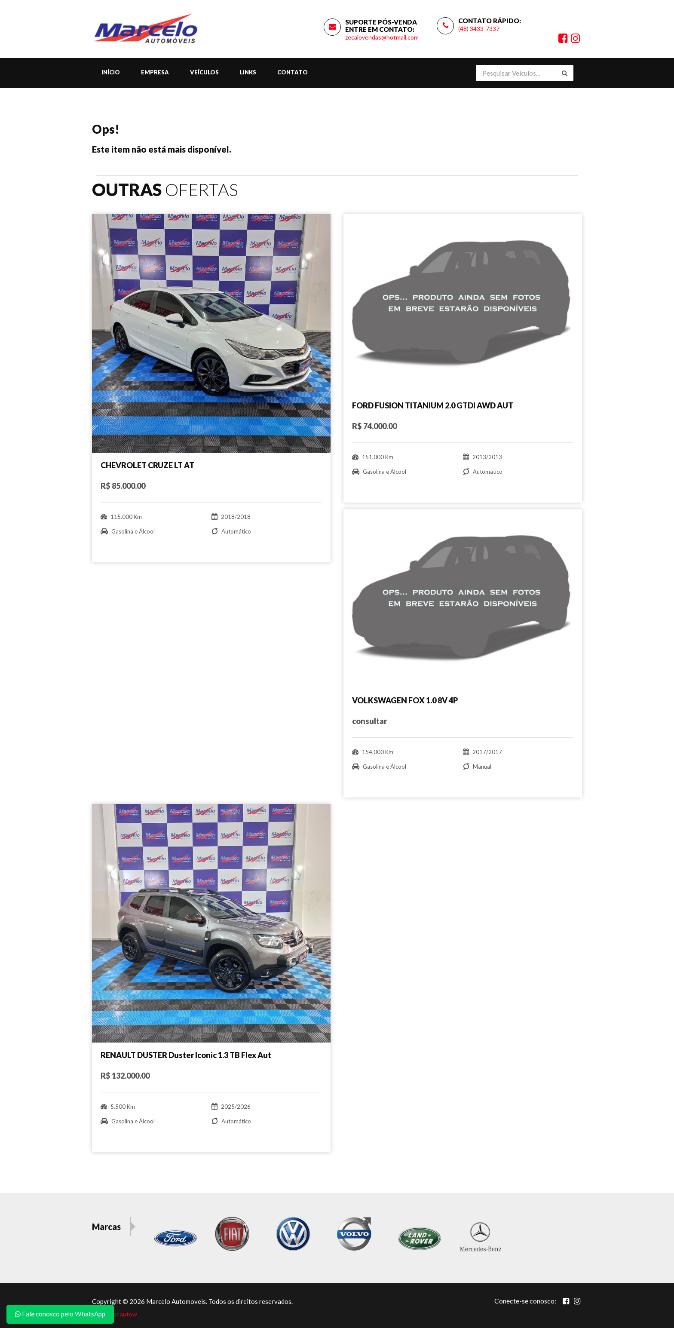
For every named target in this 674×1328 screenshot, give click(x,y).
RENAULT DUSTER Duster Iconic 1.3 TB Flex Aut (186, 1055)
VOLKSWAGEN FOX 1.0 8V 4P (405, 700)
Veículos (204, 72)
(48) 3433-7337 (478, 28)
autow (128, 1314)
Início (110, 72)
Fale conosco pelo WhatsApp (60, 1314)
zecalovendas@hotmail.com (382, 37)
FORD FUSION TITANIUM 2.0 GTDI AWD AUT (432, 405)
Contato (292, 72)
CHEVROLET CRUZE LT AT (147, 465)
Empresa (155, 72)
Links (248, 72)
